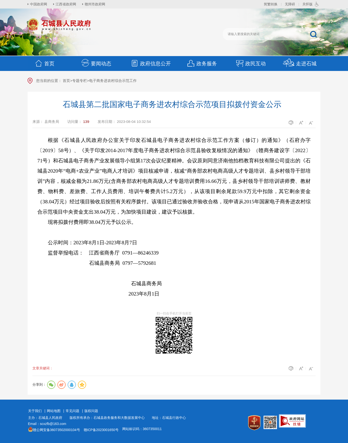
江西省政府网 (66, 4)
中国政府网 (38, 4)
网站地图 (54, 411)
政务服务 (202, 63)
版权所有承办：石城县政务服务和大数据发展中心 (109, 418)
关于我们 (35, 411)
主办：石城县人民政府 (47, 418)
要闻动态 (96, 63)
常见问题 (72, 411)
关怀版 (307, 4)
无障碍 (290, 4)
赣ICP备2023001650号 (101, 430)
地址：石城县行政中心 (169, 418)
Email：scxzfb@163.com (47, 424)
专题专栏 (79, 81)
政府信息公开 (150, 63)
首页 (44, 63)
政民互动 (250, 63)
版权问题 (91, 411)
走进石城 (300, 63)
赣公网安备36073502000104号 (56, 430)
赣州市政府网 (95, 4)
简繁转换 (270, 4)
